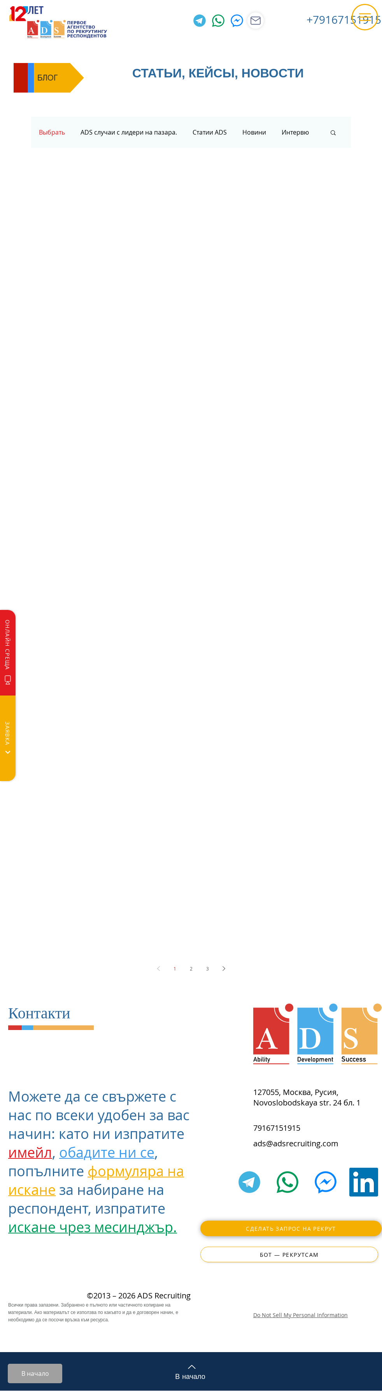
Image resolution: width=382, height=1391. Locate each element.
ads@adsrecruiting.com (295, 1143)
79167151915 (276, 1128)
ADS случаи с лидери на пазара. (129, 132)
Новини (254, 132)
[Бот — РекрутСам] (289, 1254)
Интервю (295, 132)
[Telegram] (199, 20)
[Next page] (224, 969)
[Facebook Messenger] (237, 20)
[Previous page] (158, 969)
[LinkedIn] (363, 1182)
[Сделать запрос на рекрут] (291, 1228)
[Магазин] (255, 20)
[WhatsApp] (218, 20)
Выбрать (52, 132)
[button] (365, 17)
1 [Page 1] (174, 968)
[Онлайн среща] (8, 653)
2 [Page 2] (191, 968)
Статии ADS (210, 132)
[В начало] (35, 1373)
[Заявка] (8, 738)
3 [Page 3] (207, 968)
